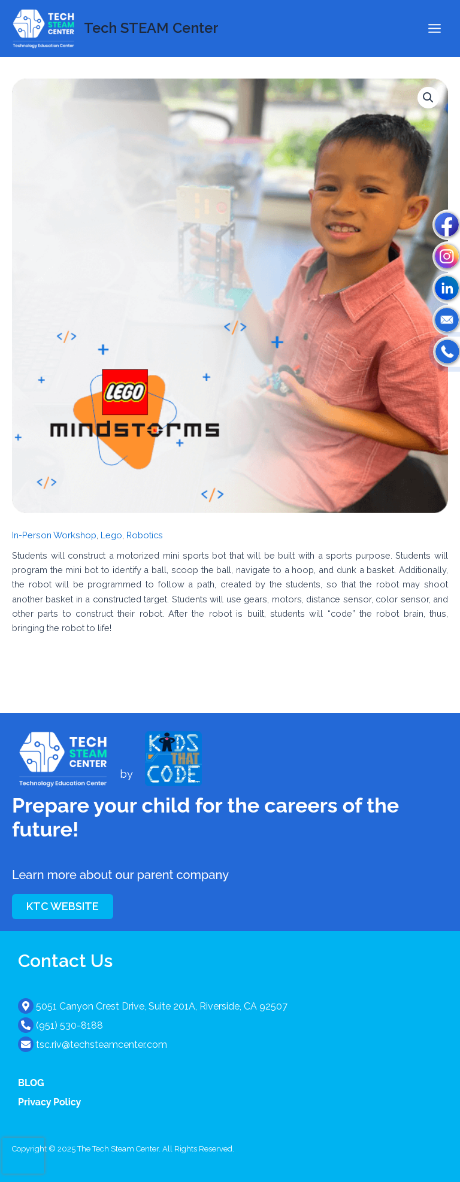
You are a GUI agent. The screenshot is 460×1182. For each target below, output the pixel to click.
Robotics (144, 535)
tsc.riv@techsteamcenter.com (101, 1044)
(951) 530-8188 (69, 1025)
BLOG (31, 1083)
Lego (111, 535)
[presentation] (23, 1156)
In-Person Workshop (54, 535)
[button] (428, 97)
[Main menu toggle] (434, 28)
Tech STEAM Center (151, 28)
